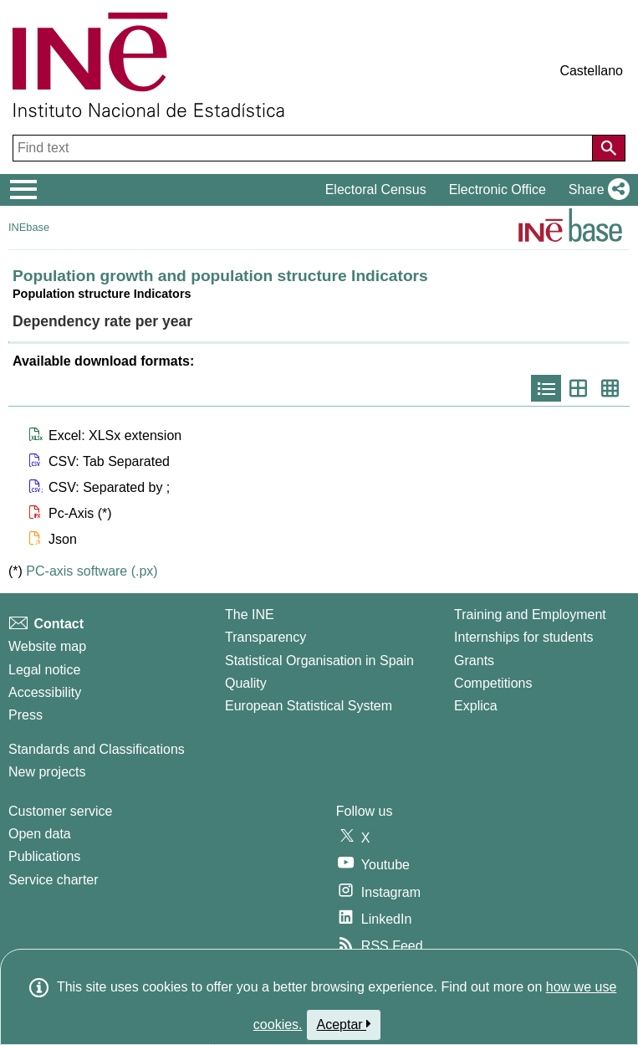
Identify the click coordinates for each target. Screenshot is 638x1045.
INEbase (28, 227)
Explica (476, 706)
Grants (474, 660)
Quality (246, 683)
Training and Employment (530, 614)
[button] (596, 190)
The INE (249, 614)
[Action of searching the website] (608, 148)
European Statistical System (308, 706)
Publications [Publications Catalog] (44, 856)
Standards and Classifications (96, 749)
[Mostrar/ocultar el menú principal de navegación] (23, 190)
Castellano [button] (591, 71)
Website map (47, 646)
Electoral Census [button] (375, 189)
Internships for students (523, 637)
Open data (39, 834)
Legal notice (44, 670)
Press (25, 715)
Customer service (60, 811)
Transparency (265, 637)
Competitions (493, 683)
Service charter (53, 880)
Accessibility (44, 692)
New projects (46, 772)
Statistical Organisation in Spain (319, 660)
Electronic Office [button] (497, 189)
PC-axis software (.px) (91, 571)
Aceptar (344, 1024)
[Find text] (304, 148)
